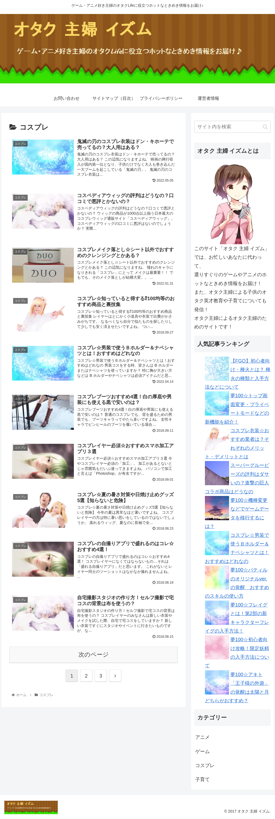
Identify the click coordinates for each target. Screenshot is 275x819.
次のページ (93, 654)
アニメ (202, 737)
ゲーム (202, 751)
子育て (202, 779)
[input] (232, 127)
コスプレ (205, 765)
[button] (265, 127)
